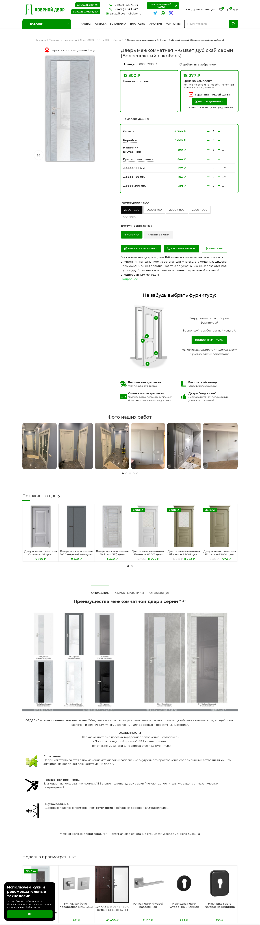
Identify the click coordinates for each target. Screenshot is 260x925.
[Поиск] (211, 24)
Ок (30, 914)
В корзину (131, 234)
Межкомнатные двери (63, 40)
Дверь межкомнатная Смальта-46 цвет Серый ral (40, 554)
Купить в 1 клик (158, 234)
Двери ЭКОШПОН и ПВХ (95, 40)
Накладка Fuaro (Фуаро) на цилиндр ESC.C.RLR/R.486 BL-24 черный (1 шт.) (184, 908)
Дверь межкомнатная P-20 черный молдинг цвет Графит (76, 554)
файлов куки (33, 907)
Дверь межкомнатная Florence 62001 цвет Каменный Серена (184, 554)
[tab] (100, 591)
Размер (135, 202)
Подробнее (129, 279)
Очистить (130, 216)
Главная (41, 40)
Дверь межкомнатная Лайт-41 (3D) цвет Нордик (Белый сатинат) (112, 556)
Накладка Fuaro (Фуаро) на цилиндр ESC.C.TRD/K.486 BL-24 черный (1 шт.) (219, 908)
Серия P (118, 40)
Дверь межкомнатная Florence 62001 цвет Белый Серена (148, 554)
